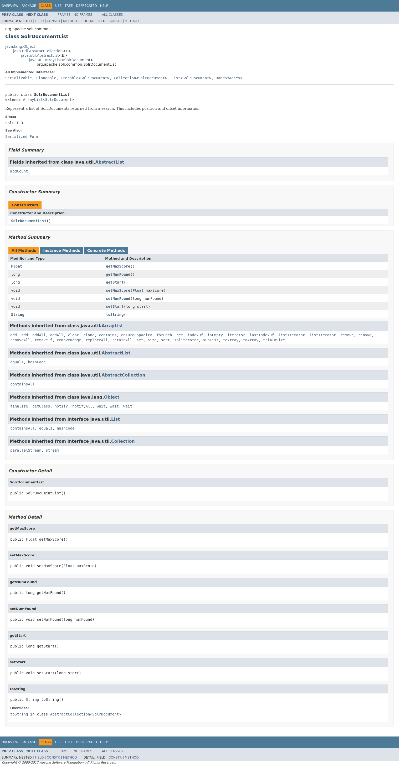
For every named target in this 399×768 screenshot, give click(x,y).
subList (210, 340)
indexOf (195, 335)
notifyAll (82, 406)
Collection (125, 78)
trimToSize (274, 340)
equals (17, 362)
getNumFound (118, 274)
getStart (115, 282)
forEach (164, 335)
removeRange (69, 340)
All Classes (112, 15)
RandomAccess (229, 78)
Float (16, 266)
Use (58, 6)
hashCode (36, 362)
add (13, 335)
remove (347, 335)
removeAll (20, 340)
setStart (115, 306)
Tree (69, 6)
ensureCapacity (136, 335)
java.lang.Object (20, 46)
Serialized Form (21, 136)
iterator (236, 335)
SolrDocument (77, 60)
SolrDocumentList (29, 221)
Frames (64, 15)
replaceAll (97, 340)
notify (61, 406)
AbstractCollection (123, 375)
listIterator (291, 335)
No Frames (83, 15)
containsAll (22, 384)
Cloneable (46, 78)
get (179, 335)
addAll (39, 335)
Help (104, 6)
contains (107, 335)
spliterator (186, 340)
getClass (41, 406)
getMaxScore (118, 266)
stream (52, 450)
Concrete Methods (106, 250)
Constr (53, 21)
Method (70, 21)
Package (29, 6)
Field (39, 21)
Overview (10, 6)
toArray (230, 340)
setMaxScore (118, 290)
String (17, 314)
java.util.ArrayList (45, 60)
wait (101, 406)
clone (88, 335)
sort (165, 340)
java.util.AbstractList (40, 55)
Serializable (18, 78)
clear (73, 335)
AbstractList (109, 162)
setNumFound (118, 298)
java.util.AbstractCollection (38, 51)
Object (112, 397)
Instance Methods (61, 250)
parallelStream (25, 450)
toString (115, 314)
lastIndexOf (261, 335)
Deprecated (86, 6)
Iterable (69, 78)
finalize (19, 406)
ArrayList (33, 99)
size (152, 340)
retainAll (122, 340)
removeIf (43, 340)
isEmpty (215, 335)
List (175, 78)
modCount (19, 171)
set (139, 340)
